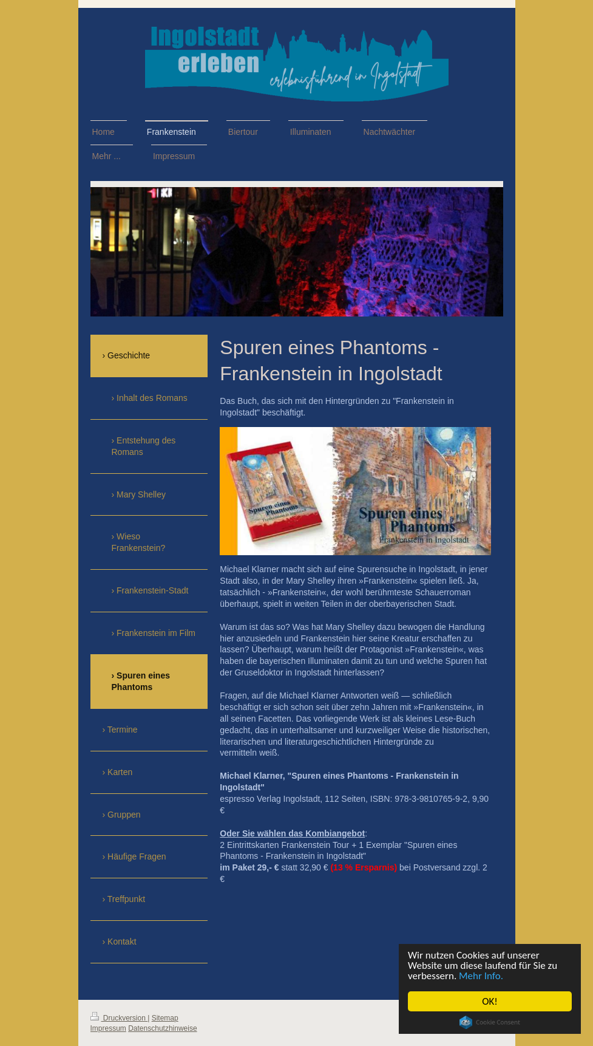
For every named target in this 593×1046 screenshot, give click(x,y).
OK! (490, 1001)
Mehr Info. (481, 975)
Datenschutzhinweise (162, 1028)
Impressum (108, 1028)
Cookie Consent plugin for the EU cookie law (489, 1022)
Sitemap (165, 1018)
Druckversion (119, 1018)
